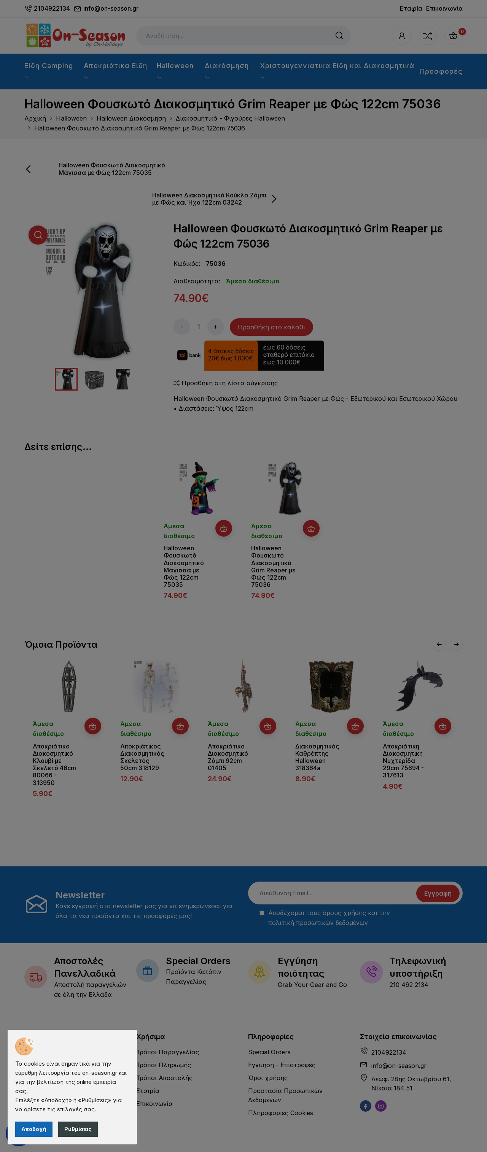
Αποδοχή (33, 1129)
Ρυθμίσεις (78, 1129)
